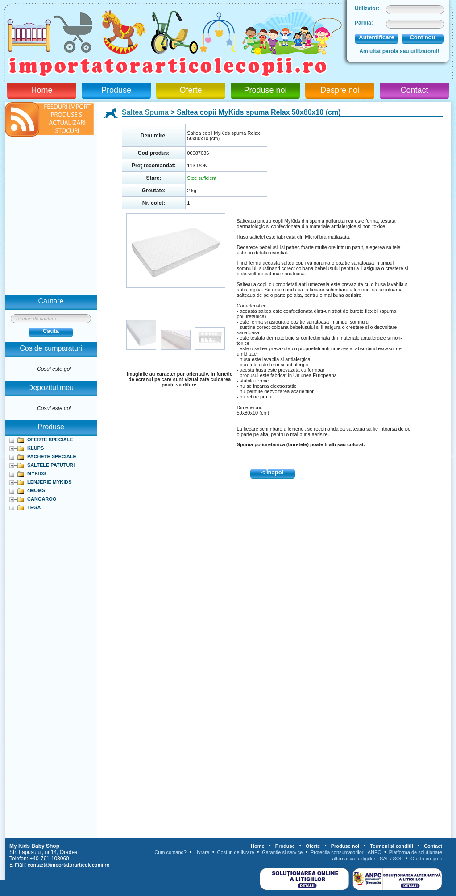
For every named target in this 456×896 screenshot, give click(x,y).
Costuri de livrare (235, 852)
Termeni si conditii (391, 846)
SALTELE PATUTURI (51, 465)
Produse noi (265, 90)
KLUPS (35, 448)
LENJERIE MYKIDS (49, 482)
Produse (116, 90)
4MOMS (36, 490)
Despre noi (339, 90)
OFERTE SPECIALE (50, 439)
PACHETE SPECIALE (51, 456)
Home (41, 90)
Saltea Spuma (145, 112)
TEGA (34, 507)
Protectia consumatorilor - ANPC (346, 852)
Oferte (190, 90)
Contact (414, 90)
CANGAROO (41, 499)
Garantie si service (282, 852)
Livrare (201, 852)
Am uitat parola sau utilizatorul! (399, 51)
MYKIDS (36, 473)
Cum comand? (170, 852)
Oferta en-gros (426, 858)
